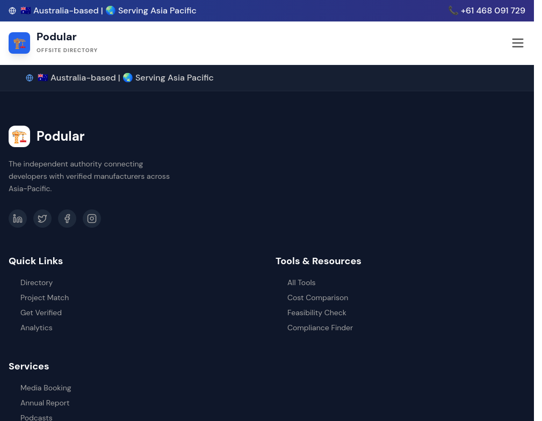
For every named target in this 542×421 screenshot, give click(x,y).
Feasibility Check (311, 312)
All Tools (296, 282)
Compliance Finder (314, 327)
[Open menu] (518, 43)
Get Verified (35, 312)
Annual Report (39, 403)
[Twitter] (42, 218)
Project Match (39, 297)
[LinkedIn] (18, 218)
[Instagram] (92, 218)
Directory (31, 282)
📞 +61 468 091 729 (486, 10)
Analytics (31, 327)
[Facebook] (67, 218)
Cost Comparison (312, 297)
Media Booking (40, 388)
